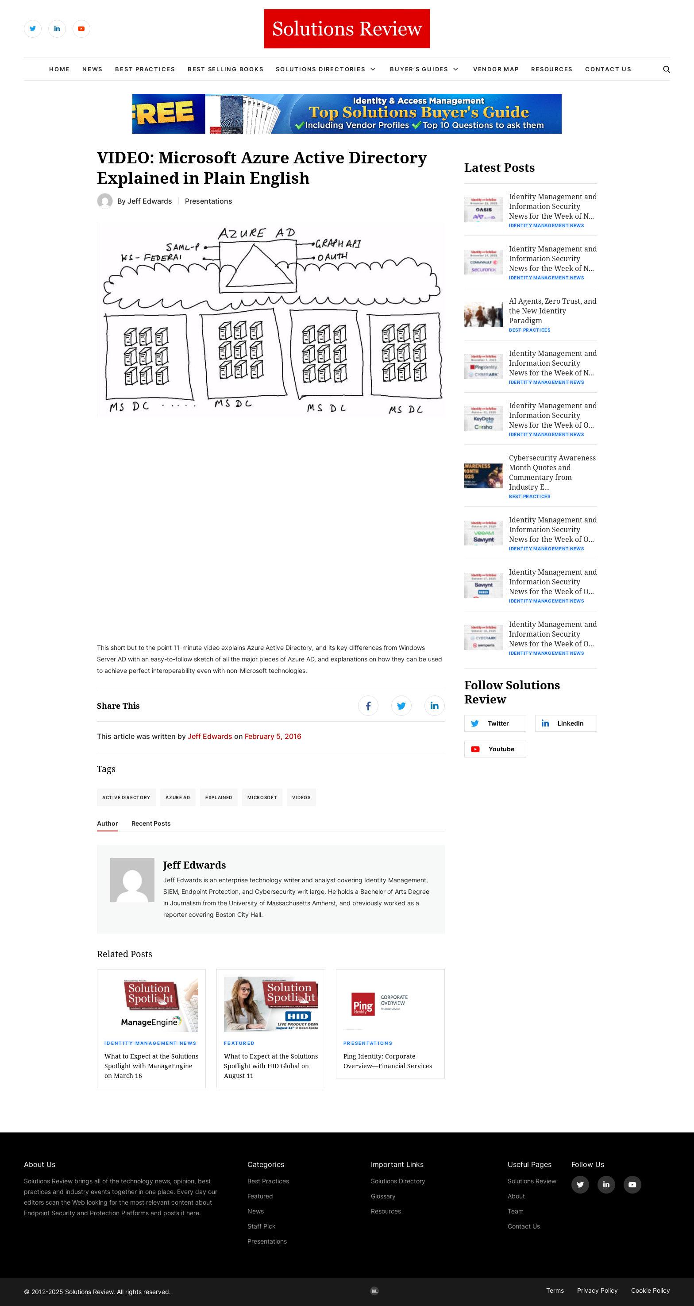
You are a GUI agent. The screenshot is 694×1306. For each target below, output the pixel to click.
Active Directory (126, 797)
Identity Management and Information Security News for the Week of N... (553, 206)
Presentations (368, 1043)
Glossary (383, 1196)
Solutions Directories (320, 69)
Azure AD (178, 797)
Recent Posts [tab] (151, 823)
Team (516, 1211)
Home (59, 69)
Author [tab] (107, 823)
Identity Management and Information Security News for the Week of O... (553, 415)
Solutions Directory (398, 1181)
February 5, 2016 (273, 736)
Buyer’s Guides (419, 69)
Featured (239, 1043)
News (92, 69)
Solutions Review (532, 1181)
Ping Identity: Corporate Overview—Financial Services (387, 1061)
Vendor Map (496, 69)
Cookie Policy (650, 1290)
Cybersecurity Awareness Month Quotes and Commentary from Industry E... (552, 472)
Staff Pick (261, 1226)
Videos (301, 797)
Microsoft (262, 797)
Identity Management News (150, 1043)
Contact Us (608, 69)
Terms (555, 1290)
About (516, 1196)
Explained (218, 797)
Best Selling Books (226, 69)
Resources (552, 69)
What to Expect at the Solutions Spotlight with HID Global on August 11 (271, 1066)
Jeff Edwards (149, 201)
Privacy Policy (597, 1290)
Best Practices (145, 69)
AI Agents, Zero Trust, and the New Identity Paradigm (553, 310)
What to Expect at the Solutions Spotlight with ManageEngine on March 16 (151, 1066)
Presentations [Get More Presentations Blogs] (208, 201)
